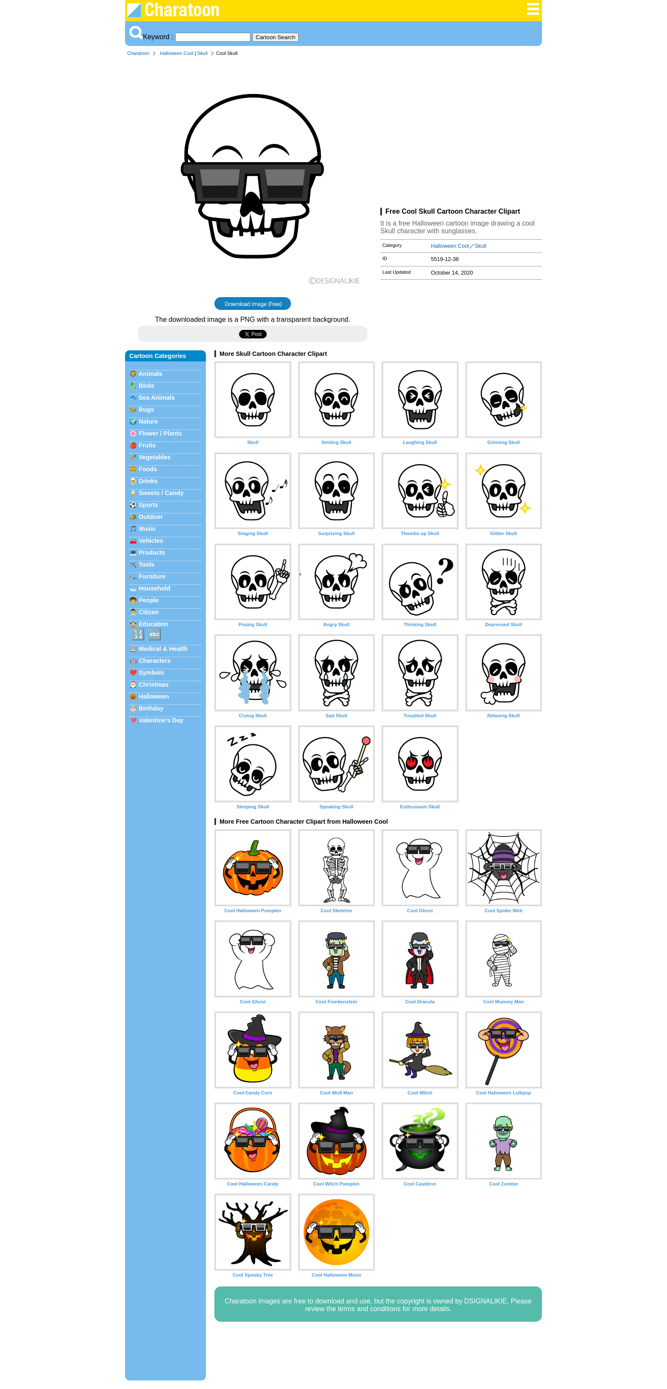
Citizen (149, 612)
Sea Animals (157, 397)
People (149, 600)
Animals (150, 373)
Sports (148, 504)
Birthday (151, 708)
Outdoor (151, 516)
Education (153, 624)
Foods (148, 469)
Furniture (152, 576)
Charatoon (138, 53)
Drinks (148, 481)
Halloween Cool (176, 53)
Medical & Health (163, 648)
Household (154, 588)
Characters (155, 660)
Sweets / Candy (161, 493)
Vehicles (151, 540)
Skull (202, 53)
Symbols (151, 672)
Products (152, 552)
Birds (146, 385)
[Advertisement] (461, 133)
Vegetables (155, 457)
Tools (146, 564)
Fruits (147, 445)
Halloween (154, 696)
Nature (148, 421)
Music (147, 528)
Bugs (146, 409)
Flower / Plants (160, 433)
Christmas (153, 684)
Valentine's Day (161, 720)
